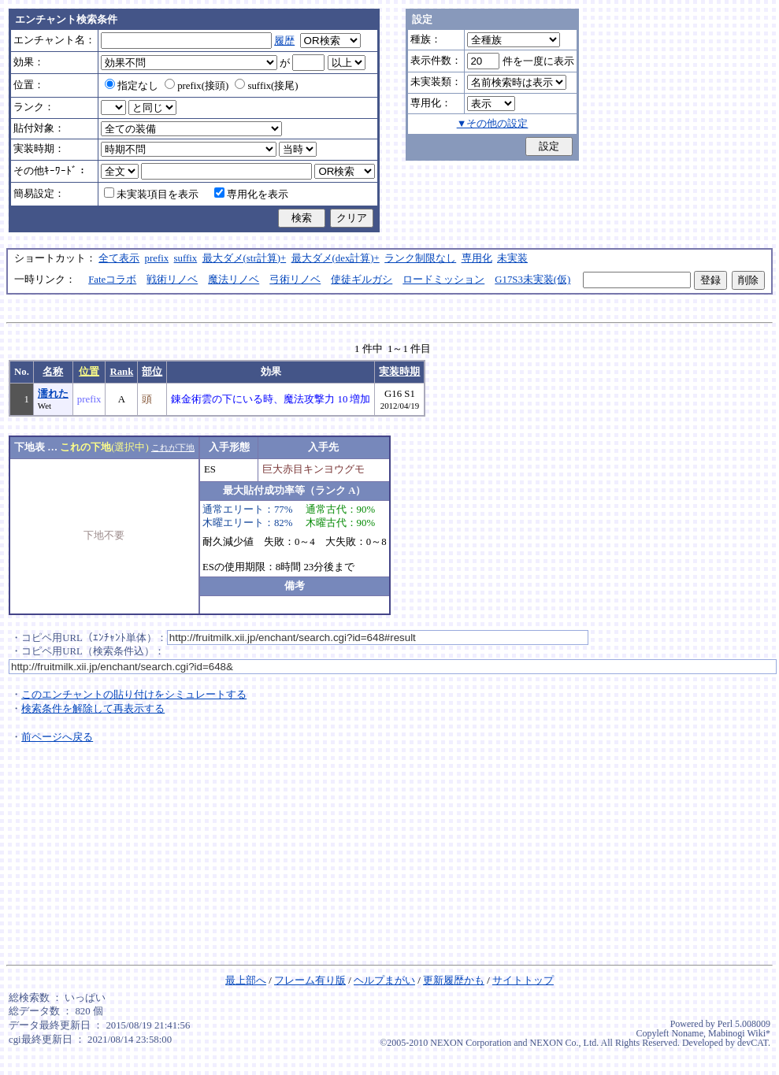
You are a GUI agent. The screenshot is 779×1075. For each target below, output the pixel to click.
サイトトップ (523, 980)
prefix (157, 258)
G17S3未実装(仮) (532, 279)
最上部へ (245, 980)
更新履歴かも (453, 980)
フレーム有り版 (310, 980)
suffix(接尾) (266, 85)
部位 (152, 371)
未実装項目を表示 (151, 194)
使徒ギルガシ (361, 279)
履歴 (284, 40)
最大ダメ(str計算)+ (244, 258)
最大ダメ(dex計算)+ (335, 258)
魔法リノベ (233, 279)
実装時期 (399, 371)
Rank (121, 371)
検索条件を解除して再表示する (93, 708)
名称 (53, 371)
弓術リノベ (295, 279)
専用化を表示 (251, 194)
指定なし (131, 85)
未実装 (512, 258)
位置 (89, 371)
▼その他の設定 (493, 123)
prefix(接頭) (196, 85)
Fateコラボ (112, 279)
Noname (687, 1033)
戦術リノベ (172, 279)
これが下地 (173, 447)
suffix (186, 258)
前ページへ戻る (57, 737)
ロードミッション (443, 279)
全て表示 (118, 258)
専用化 (477, 258)
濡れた (53, 393)
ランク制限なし (420, 258)
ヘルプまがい (384, 980)
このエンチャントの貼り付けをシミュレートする (134, 694)
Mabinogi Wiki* (739, 1033)
